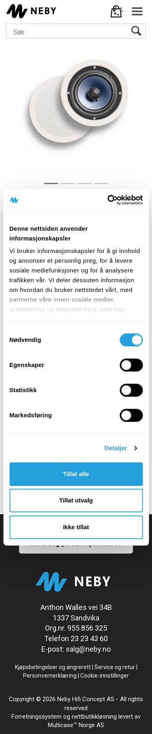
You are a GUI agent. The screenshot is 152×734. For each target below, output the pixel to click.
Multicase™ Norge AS (76, 725)
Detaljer (116, 447)
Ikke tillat (76, 527)
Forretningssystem (36, 716)
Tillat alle (76, 473)
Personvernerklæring (50, 675)
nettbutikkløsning (94, 716)
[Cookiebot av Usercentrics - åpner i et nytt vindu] (108, 200)
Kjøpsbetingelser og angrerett (53, 667)
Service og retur (114, 667)
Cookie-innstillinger (104, 675)
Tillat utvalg (76, 500)
